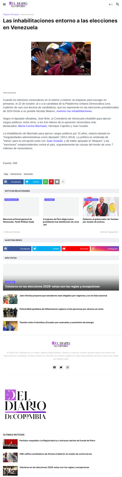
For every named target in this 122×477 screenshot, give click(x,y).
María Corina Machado (32, 126)
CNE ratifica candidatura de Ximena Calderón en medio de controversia (56, 454)
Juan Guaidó (54, 140)
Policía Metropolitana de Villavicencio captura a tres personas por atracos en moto (62, 309)
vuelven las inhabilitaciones (74, 111)
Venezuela (28, 174)
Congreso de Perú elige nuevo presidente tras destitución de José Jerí (61, 222)
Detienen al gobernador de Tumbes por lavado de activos (100, 220)
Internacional (27, 14)
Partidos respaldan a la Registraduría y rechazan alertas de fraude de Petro (57, 440)
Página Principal (11, 14)
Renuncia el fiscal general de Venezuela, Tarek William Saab (18, 220)
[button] (4, 4)
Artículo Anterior (12, 232)
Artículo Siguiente (108, 232)
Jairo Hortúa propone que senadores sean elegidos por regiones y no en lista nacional (63, 295)
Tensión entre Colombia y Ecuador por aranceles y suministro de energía (57, 322)
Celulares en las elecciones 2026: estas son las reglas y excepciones (54, 467)
